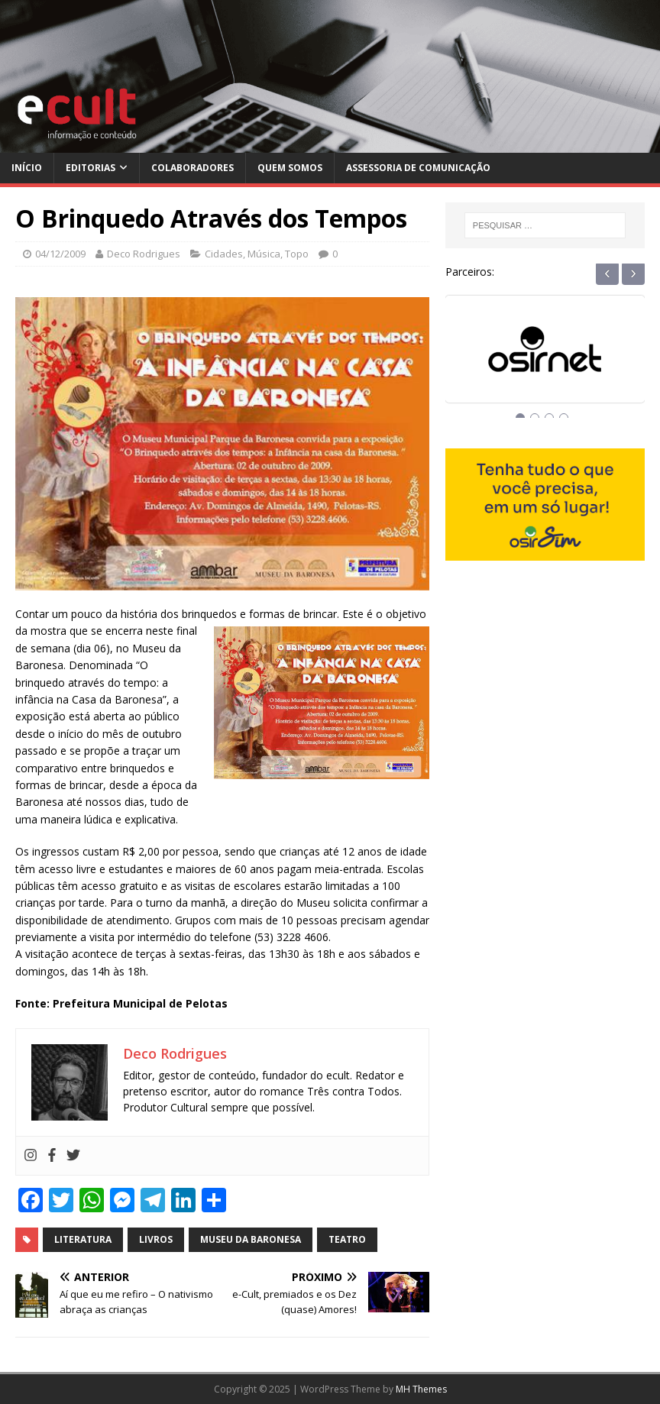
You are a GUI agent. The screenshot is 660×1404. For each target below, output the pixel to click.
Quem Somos (289, 167)
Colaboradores (192, 167)
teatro (347, 1239)
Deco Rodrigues (143, 253)
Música (263, 253)
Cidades (224, 253)
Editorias (90, 167)
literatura (83, 1239)
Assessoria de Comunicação (418, 167)
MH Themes (421, 1389)
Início (26, 167)
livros (156, 1239)
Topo (297, 253)
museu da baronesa (250, 1239)
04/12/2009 (60, 253)
